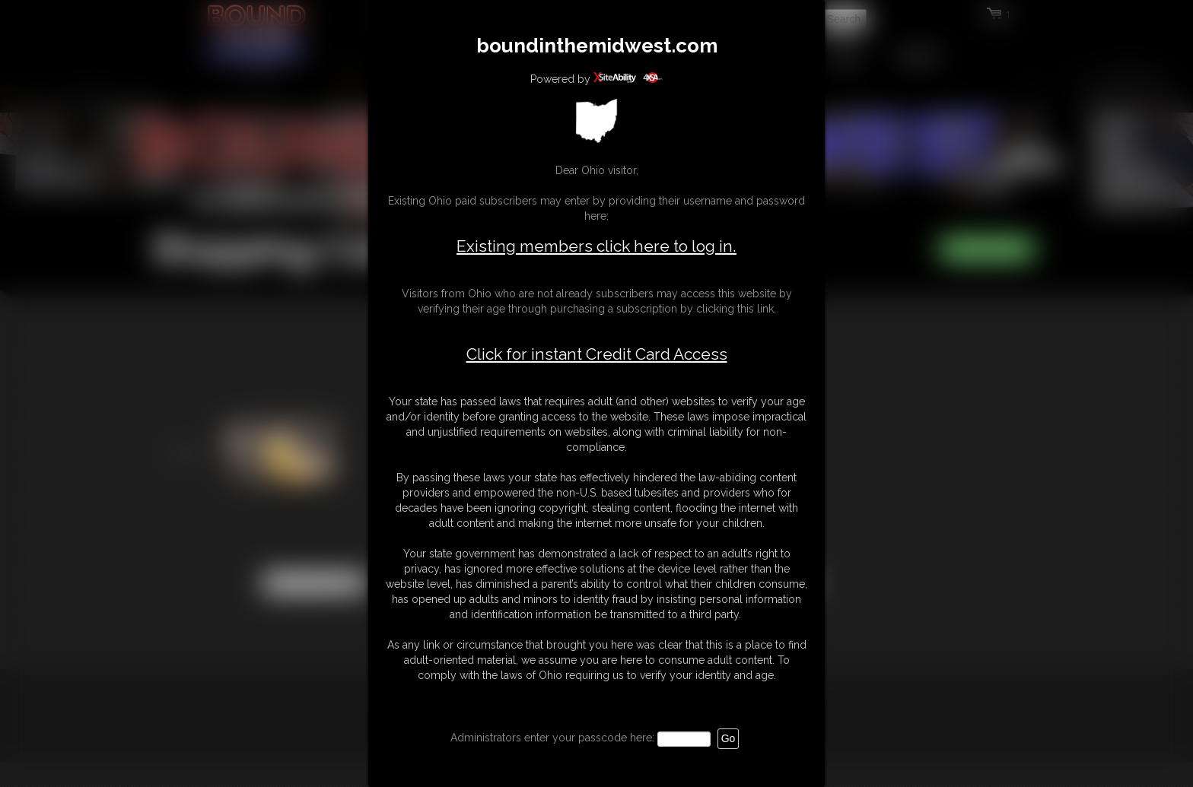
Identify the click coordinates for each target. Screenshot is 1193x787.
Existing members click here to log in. (596, 245)
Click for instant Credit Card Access (596, 354)
